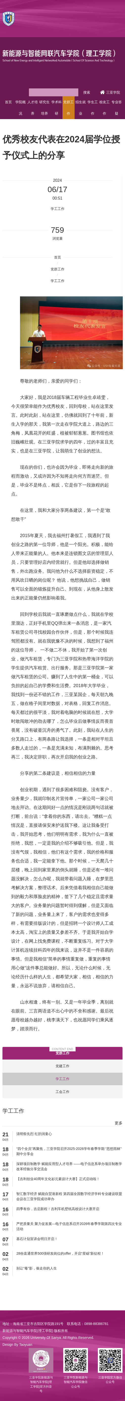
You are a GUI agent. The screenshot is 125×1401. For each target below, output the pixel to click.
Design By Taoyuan (17, 1345)
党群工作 (68, 107)
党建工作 (62, 1066)
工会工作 (62, 1092)
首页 (8, 102)
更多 (119, 1123)
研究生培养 (44, 107)
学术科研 (56, 107)
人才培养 (32, 107)
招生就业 (80, 107)
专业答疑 (116, 107)
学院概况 (20, 107)
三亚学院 (110, 92)
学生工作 (92, 107)
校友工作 (104, 107)
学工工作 (57, 281)
